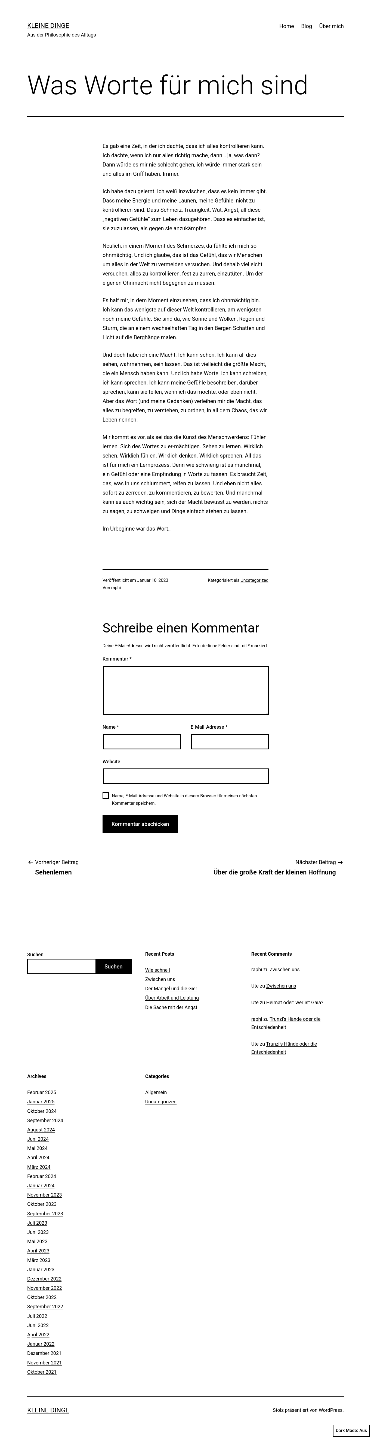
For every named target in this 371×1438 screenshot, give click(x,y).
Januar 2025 (40, 1101)
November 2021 (44, 1363)
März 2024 (38, 1167)
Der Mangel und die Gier (171, 988)
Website (111, 761)
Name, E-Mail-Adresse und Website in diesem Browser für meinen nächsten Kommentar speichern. (184, 799)
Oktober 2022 (42, 1297)
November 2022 (44, 1288)
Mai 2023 (37, 1241)
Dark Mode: (351, 1430)
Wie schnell (157, 970)
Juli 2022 (37, 1316)
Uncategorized (254, 580)
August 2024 (41, 1130)
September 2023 (45, 1213)
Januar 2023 (40, 1269)
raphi (116, 587)
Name (111, 727)
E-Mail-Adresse (209, 727)
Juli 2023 (37, 1223)
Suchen (35, 954)
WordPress (330, 1410)
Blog (306, 26)
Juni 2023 (38, 1232)
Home (286, 26)
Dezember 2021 (44, 1353)
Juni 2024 (38, 1139)
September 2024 (45, 1120)
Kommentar (117, 659)
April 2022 (38, 1334)
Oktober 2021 (42, 1372)
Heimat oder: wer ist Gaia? (294, 1002)
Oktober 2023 (42, 1204)
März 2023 (38, 1260)
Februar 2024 (41, 1176)
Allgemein (156, 1092)
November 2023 (44, 1195)
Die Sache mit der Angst (171, 1007)
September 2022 (45, 1306)
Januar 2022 (40, 1344)
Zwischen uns (160, 979)
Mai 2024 (37, 1148)
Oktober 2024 (42, 1111)
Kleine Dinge (48, 25)
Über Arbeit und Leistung (172, 998)
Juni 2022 (38, 1325)
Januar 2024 (40, 1185)
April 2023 (38, 1251)
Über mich (331, 26)
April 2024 (38, 1157)
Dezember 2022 (44, 1279)
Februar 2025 (41, 1092)
